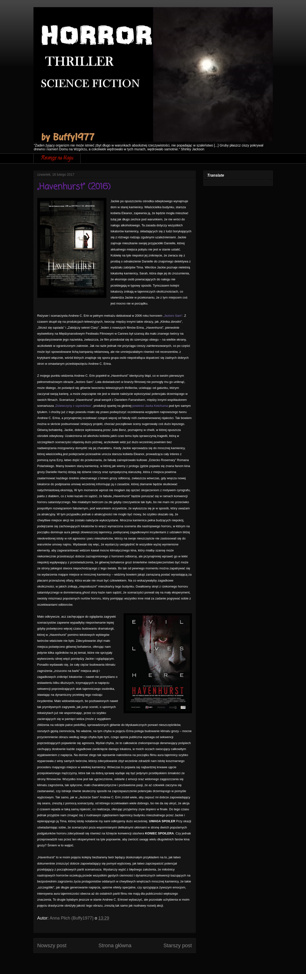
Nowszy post (51, 945)
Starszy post (178, 945)
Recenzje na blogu (57, 158)
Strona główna (114, 945)
